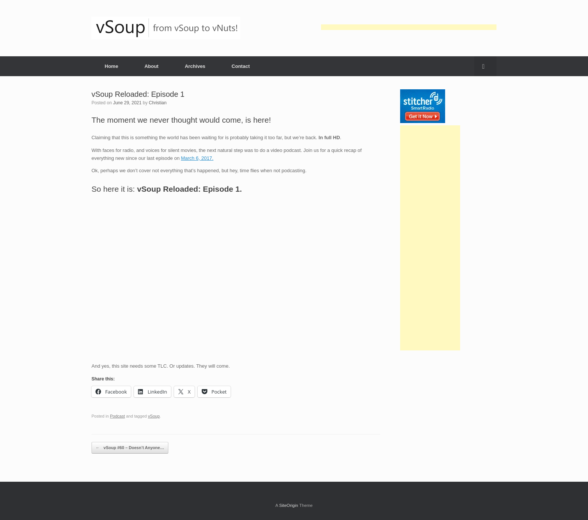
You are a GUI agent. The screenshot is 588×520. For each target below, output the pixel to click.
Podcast (117, 416)
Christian (157, 102)
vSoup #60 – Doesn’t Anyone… (130, 448)
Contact (241, 66)
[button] (485, 66)
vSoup (154, 416)
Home (111, 66)
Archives (195, 66)
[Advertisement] (408, 27)
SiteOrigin (288, 505)
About (151, 66)
